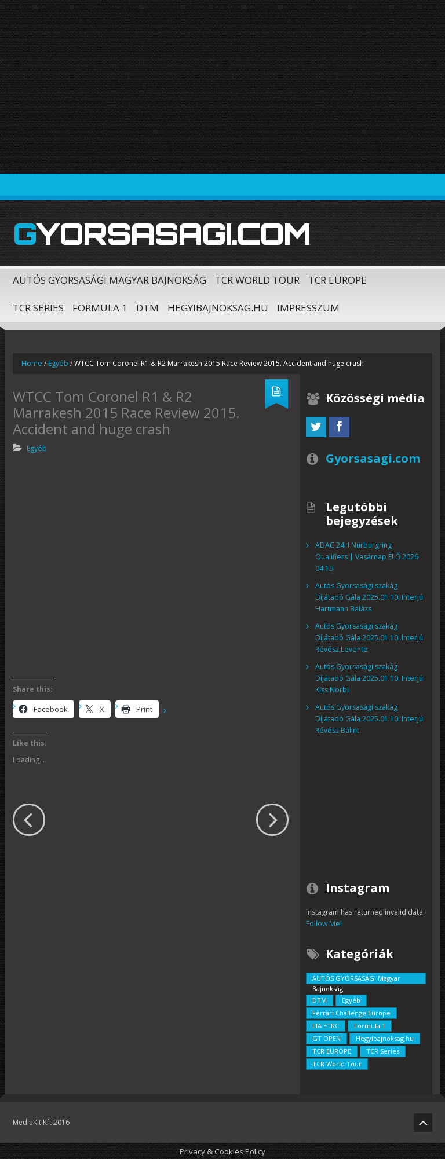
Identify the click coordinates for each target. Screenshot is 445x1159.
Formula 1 (99, 306)
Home (31, 362)
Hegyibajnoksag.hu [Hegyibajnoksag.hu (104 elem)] (385, 1037)
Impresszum (308, 306)
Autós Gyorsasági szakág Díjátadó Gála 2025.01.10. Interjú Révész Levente (368, 636)
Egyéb (57, 362)
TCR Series (38, 306)
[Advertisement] (222, 87)
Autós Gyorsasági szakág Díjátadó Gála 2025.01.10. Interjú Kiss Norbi (368, 677)
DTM (147, 306)
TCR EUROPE (337, 278)
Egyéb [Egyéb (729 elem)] (351, 999)
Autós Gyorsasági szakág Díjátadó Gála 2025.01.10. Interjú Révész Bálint (368, 717)
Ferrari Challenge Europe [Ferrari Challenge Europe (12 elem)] (351, 1011)
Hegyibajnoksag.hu (217, 306)
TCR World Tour (257, 278)
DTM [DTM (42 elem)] (319, 999)
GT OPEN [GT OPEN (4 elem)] (326, 1037)
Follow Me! (323, 922)
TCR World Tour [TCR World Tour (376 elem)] (337, 1062)
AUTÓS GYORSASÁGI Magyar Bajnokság (109, 278)
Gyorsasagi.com (157, 233)
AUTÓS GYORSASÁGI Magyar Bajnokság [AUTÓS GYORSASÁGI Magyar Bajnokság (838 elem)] (356, 978)
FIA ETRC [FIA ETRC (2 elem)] (325, 1024)
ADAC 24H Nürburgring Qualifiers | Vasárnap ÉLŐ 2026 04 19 (366, 555)
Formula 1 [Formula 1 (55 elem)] (369, 1024)
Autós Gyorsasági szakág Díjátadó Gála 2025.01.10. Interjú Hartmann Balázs (368, 596)
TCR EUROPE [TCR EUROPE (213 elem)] (331, 1050)
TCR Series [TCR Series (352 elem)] (382, 1050)
